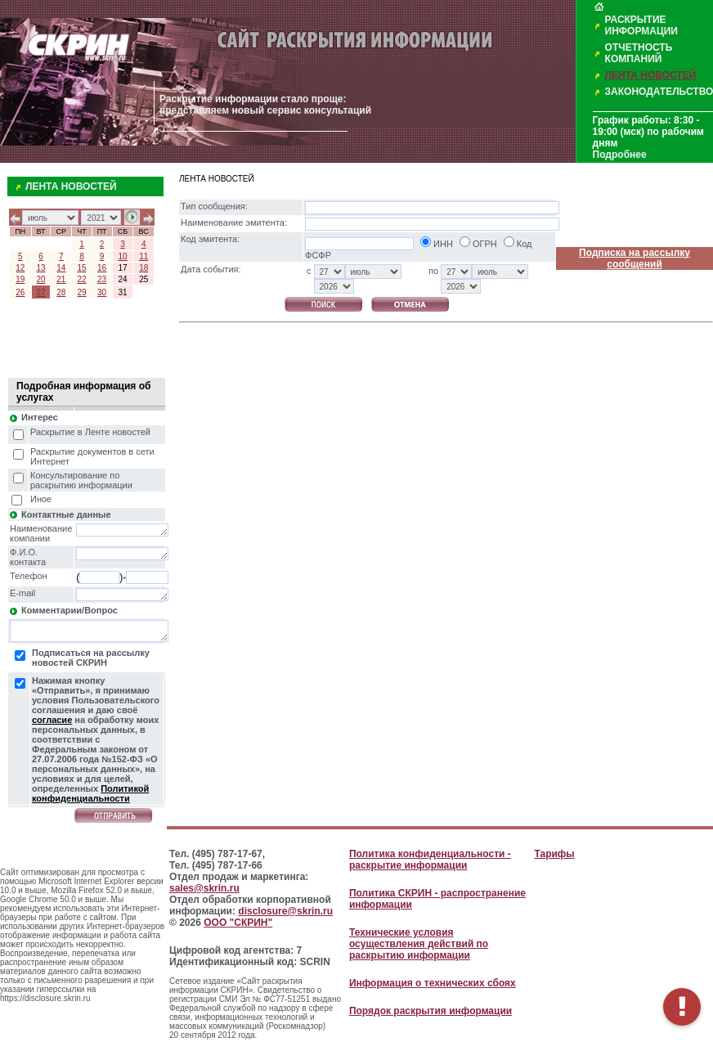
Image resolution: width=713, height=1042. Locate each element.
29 (81, 292)
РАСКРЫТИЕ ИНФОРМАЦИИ (641, 25)
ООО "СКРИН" (238, 922)
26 (20, 292)
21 (60, 279)
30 (101, 292)
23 (101, 279)
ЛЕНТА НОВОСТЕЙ (651, 75)
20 (41, 279)
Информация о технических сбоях (432, 983)
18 (143, 267)
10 (122, 256)
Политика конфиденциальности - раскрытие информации (430, 859)
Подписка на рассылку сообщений (634, 258)
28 (60, 292)
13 (41, 267)
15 (81, 267)
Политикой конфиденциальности (90, 793)
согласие (52, 720)
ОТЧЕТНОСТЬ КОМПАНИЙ (639, 53)
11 (143, 256)
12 (20, 267)
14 (60, 267)
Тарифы (554, 854)
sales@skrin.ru (204, 888)
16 (101, 267)
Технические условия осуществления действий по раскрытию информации (418, 944)
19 (20, 279)
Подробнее (620, 154)
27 (41, 292)
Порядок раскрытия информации (430, 1011)
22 (81, 279)
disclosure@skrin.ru (285, 911)
